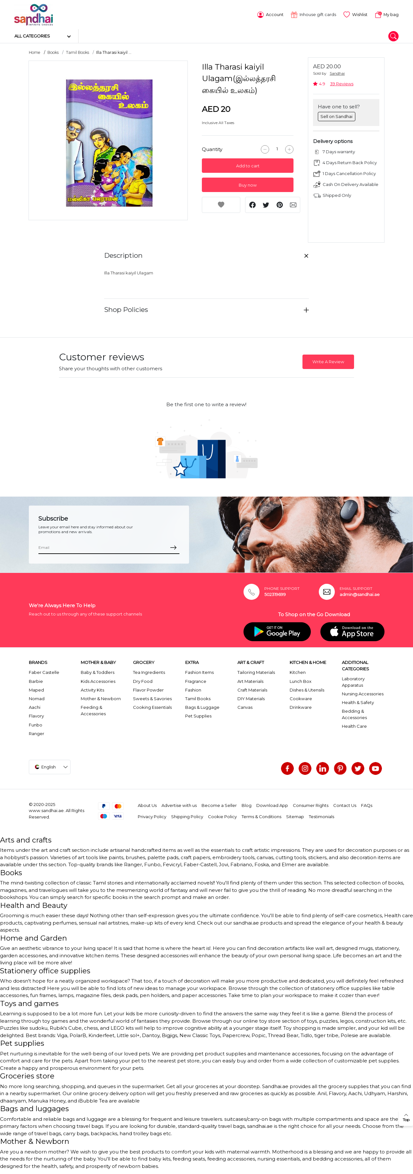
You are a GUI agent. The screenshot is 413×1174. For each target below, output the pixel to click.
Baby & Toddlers (97, 671)
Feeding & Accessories (93, 710)
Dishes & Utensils (307, 689)
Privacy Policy (152, 815)
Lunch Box (300, 680)
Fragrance (195, 680)
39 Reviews (341, 83)
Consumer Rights (310, 804)
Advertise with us (179, 804)
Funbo (35, 723)
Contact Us (344, 804)
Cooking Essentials (152, 706)
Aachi (34, 706)
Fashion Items (199, 671)
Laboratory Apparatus (353, 681)
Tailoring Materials (256, 671)
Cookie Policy (222, 815)
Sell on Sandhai (336, 115)
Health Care (354, 725)
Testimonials (321, 815)
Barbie (36, 680)
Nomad (37, 697)
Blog (247, 804)
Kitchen (298, 671)
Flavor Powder (148, 689)
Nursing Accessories (363, 693)
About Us (147, 804)
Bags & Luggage (202, 706)
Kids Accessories (98, 680)
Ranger (36, 732)
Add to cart (248, 165)
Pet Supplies (198, 715)
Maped (36, 689)
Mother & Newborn (101, 697)
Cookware (301, 697)
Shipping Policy (187, 815)
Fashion (193, 689)
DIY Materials (251, 697)
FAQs (366, 804)
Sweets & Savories (152, 697)
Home (34, 51)
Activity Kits (92, 689)
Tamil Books (77, 51)
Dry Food (143, 680)
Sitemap (295, 815)
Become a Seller (219, 804)
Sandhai (337, 72)
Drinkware (301, 706)
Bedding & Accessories (354, 713)
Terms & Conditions (261, 815)
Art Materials (250, 680)
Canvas (244, 706)
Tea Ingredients (149, 671)
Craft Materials (252, 689)
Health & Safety (358, 701)
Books (53, 51)
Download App (272, 804)
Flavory (36, 715)
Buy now (248, 184)
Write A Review (328, 361)
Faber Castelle (44, 671)
